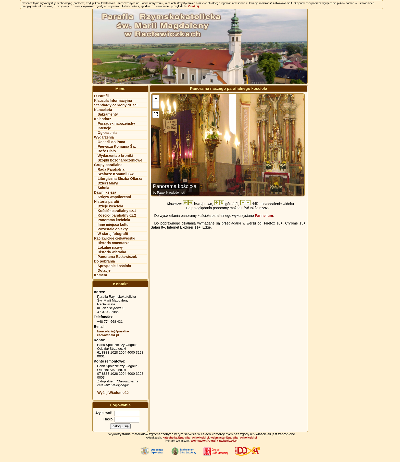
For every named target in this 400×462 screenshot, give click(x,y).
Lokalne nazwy (110, 247)
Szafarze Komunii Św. (116, 174)
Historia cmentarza (114, 243)
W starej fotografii (113, 234)
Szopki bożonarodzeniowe (120, 160)
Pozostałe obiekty (113, 229)
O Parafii (101, 96)
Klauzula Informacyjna (113, 100)
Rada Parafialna (111, 169)
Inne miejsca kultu (113, 224)
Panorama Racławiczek (117, 257)
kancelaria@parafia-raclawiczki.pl (113, 333)
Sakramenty (108, 114)
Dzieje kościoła (110, 206)
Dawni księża (105, 192)
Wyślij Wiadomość (113, 393)
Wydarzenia (104, 137)
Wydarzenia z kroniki (115, 156)
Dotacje (104, 270)
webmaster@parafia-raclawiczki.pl (233, 437)
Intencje (104, 128)
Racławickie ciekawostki (114, 238)
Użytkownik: (104, 413)
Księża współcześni (114, 197)
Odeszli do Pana (111, 142)
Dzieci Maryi (108, 183)
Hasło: (109, 419)
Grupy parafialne (108, 165)
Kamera (100, 275)
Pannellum (264, 216)
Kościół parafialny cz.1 (117, 211)
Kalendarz (102, 119)
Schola (103, 188)
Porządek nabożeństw (116, 123)
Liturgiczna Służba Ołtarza (120, 179)
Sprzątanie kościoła (114, 266)
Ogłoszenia (107, 133)
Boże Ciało (107, 151)
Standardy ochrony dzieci (116, 105)
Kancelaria (103, 110)
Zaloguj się (120, 426)
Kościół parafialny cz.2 (117, 215)
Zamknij (193, 6)
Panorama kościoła (114, 220)
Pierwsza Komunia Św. (117, 146)
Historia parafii (106, 201)
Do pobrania (104, 261)
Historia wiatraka (112, 252)
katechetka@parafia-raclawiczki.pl (186, 437)
